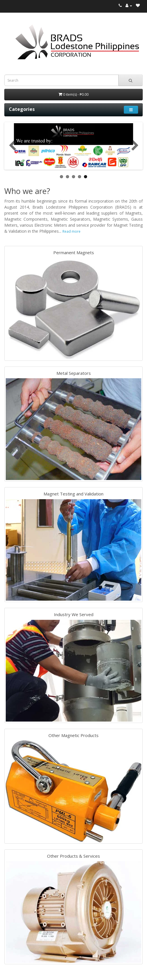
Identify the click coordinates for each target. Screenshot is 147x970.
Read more (71, 231)
